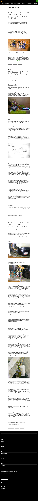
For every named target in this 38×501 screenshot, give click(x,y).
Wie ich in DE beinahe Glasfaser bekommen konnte (9, 471)
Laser (2, 460)
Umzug (2, 463)
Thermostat (20, 215)
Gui (14, 19)
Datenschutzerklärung (5, 3)
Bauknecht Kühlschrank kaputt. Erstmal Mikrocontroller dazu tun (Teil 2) (18, 73)
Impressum (35, 3)
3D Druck (2, 439)
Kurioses (2, 458)
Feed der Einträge (4, 486)
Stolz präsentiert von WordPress (5, 499)
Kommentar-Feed (4, 488)
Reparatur (9, 11)
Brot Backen (23, 3)
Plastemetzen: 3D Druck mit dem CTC (15, 3)
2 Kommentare (18, 19)
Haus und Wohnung (4, 453)
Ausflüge (2, 441)
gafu (2, 1)
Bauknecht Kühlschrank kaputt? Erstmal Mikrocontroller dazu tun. (18, 225)
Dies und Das (3, 448)
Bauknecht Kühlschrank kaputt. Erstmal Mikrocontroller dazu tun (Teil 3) (18, 15)
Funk (2, 451)
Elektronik (10, 215)
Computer (2, 446)
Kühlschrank (15, 215)
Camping (2, 444)
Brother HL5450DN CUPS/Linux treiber (7, 473)
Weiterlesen (19, 60)
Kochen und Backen (4, 456)
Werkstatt (3, 465)
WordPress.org (3, 490)
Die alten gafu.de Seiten (30, 3)
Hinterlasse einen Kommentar (21, 78)
